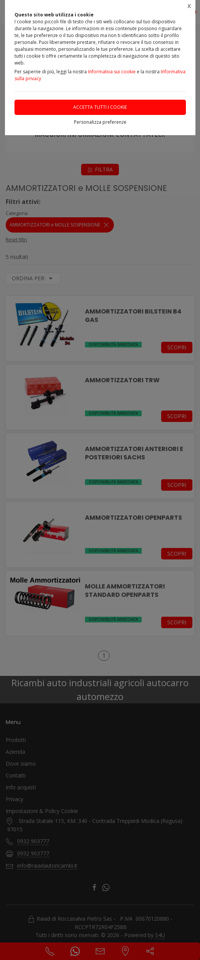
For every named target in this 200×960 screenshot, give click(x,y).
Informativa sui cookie (112, 71)
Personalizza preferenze (100, 122)
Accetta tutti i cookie (100, 107)
